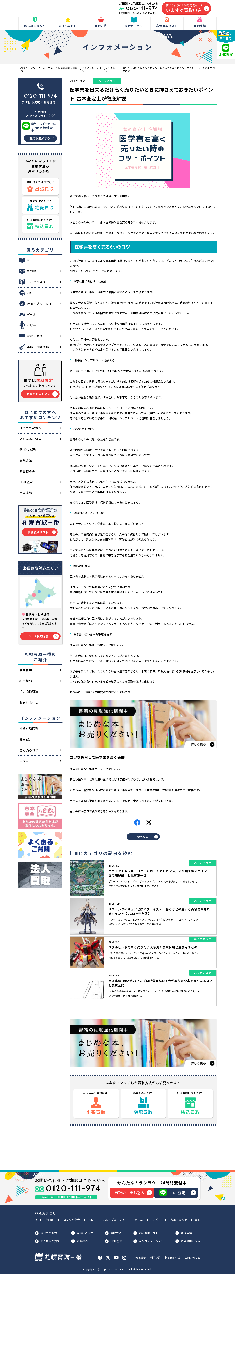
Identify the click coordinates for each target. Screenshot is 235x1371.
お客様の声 (81, 1338)
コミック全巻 (71, 1317)
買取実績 (183, 1330)
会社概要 (140, 1355)
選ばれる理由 (82, 1330)
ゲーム (139, 1317)
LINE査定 (177, 1290)
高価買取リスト (145, 1330)
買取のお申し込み (133, 1290)
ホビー (156, 1317)
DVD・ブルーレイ (114, 1317)
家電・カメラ (178, 1317)
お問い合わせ (192, 1355)
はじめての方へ (47, 1330)
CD (91, 1317)
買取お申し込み (187, 1338)
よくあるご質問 (47, 1338)
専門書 (49, 1317)
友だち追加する (39, 138)
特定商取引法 (172, 1355)
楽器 (197, 1317)
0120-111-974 (40, 95)
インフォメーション (148, 1338)
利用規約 (155, 1355)
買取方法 (113, 1330)
